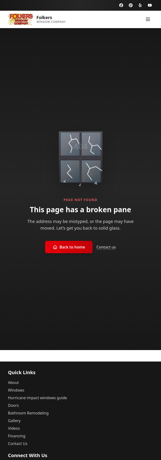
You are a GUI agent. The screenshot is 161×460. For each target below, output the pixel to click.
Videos (14, 428)
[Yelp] (140, 5)
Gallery (14, 420)
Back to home (69, 247)
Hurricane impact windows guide (37, 397)
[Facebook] (121, 5)
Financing (17, 436)
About (13, 382)
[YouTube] (149, 5)
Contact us (106, 247)
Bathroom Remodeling (28, 413)
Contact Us (17, 443)
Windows (16, 390)
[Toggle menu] (148, 19)
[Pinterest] (130, 5)
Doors (13, 405)
